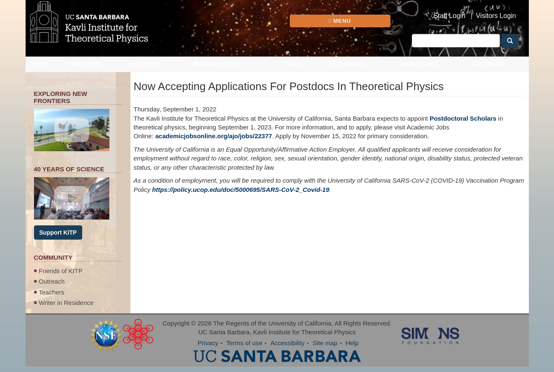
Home (39, 64)
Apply (294, 64)
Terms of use (244, 342)
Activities (147, 64)
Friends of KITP (61, 270)
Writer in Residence (66, 302)
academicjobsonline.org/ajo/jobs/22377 (213, 136)
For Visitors (346, 64)
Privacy (208, 342)
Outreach (488, 64)
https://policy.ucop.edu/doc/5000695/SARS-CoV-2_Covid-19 (240, 189)
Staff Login (450, 16)
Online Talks (418, 64)
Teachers (52, 292)
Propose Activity (217, 64)
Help (352, 342)
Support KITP (58, 232)
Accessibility (287, 342)
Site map (325, 342)
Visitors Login (496, 16)
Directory (85, 64)
